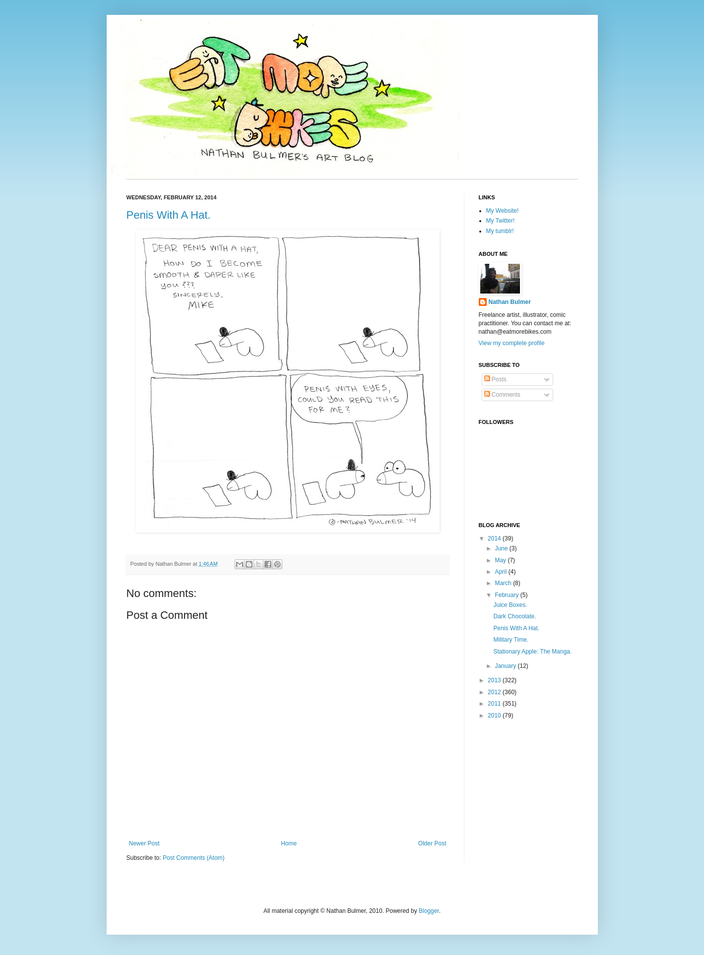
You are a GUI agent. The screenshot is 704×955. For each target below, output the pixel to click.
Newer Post (144, 843)
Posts (495, 379)
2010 (495, 715)
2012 (495, 692)
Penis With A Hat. (169, 215)
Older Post (432, 843)
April (501, 571)
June (502, 548)
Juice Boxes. (510, 604)
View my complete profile (512, 343)
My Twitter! (500, 220)
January (506, 665)
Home (289, 843)
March (504, 583)
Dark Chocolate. (514, 616)
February (507, 595)
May (501, 560)
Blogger (429, 910)
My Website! (502, 210)
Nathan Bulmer (510, 301)
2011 (495, 703)
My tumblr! (500, 231)
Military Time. (510, 639)
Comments (502, 394)
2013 (495, 680)
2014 (495, 538)
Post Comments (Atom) (194, 857)
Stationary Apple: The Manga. (532, 651)
